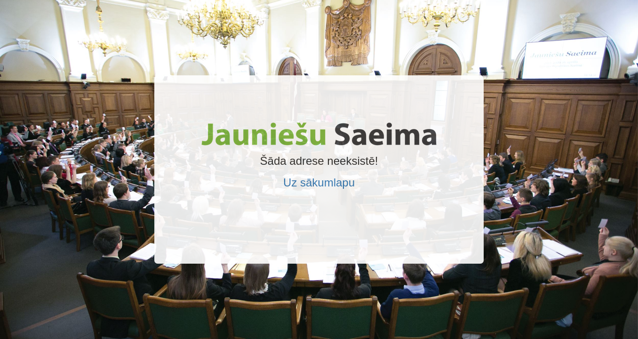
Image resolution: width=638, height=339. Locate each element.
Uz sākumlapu (319, 182)
